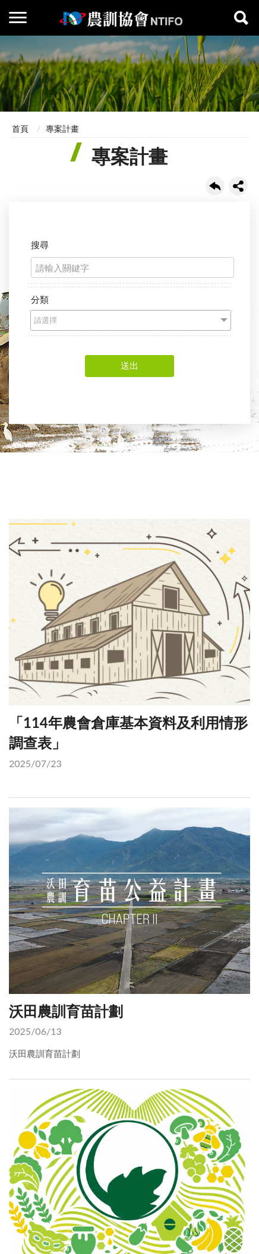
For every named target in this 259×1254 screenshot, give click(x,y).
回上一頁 (215, 185)
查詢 (241, 18)
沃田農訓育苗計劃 (129, 934)
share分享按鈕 (238, 185)
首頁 (20, 129)
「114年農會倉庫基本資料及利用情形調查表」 (129, 646)
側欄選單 (18, 17)
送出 (129, 365)
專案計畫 (62, 129)
